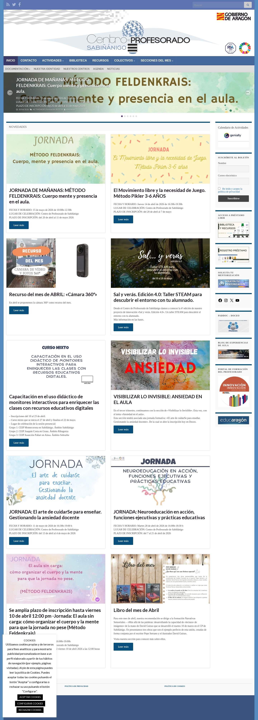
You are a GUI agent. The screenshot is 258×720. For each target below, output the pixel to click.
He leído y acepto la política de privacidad (230, 190)
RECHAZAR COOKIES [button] (30, 710)
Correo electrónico (227, 175)
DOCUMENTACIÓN (17, 68)
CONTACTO (29, 60)
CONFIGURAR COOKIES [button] (30, 703)
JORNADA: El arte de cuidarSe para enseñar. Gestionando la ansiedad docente (55, 514)
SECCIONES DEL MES (157, 60)
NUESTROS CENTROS (77, 68)
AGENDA (98, 68)
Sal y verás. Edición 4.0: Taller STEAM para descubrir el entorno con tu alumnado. (158, 297)
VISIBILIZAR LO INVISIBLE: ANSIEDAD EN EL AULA (158, 399)
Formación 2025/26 (54, 109)
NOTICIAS (113, 68)
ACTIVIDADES (53, 60)
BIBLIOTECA (78, 60)
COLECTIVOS (124, 60)
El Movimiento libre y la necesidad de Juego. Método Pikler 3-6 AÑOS (160, 193)
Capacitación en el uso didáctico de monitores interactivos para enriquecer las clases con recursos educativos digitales (54, 402)
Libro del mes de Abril (136, 610)
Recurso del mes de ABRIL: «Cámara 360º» (53, 294)
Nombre (222, 163)
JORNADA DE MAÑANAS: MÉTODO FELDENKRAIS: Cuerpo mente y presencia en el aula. (63, 85)
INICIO (10, 60)
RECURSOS (100, 60)
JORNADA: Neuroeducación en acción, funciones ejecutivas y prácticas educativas (159, 514)
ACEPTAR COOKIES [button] (30, 697)
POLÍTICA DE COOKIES (174, 686)
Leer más (19, 225)
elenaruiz (70, 109)
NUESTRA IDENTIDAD (47, 68)
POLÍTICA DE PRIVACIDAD (76, 686)
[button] (10, 92)
